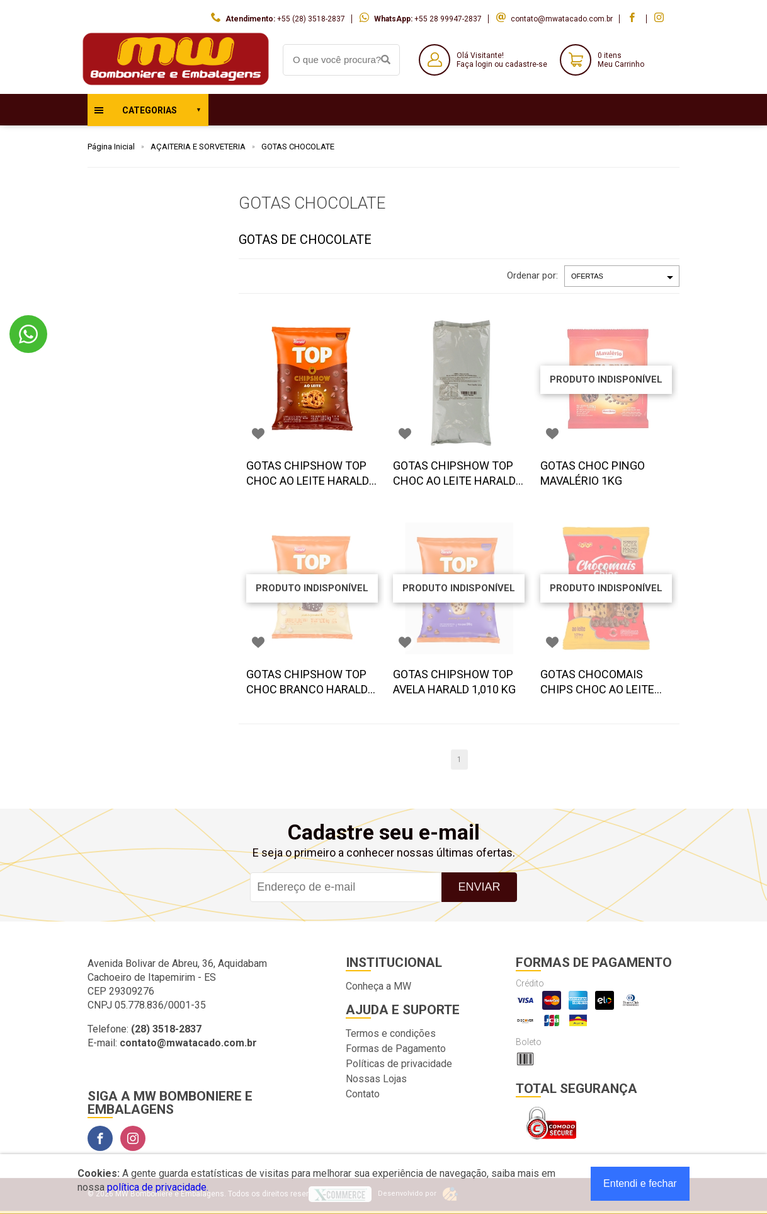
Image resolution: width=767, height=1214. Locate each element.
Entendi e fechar (640, 1183)
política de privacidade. (157, 1187)
